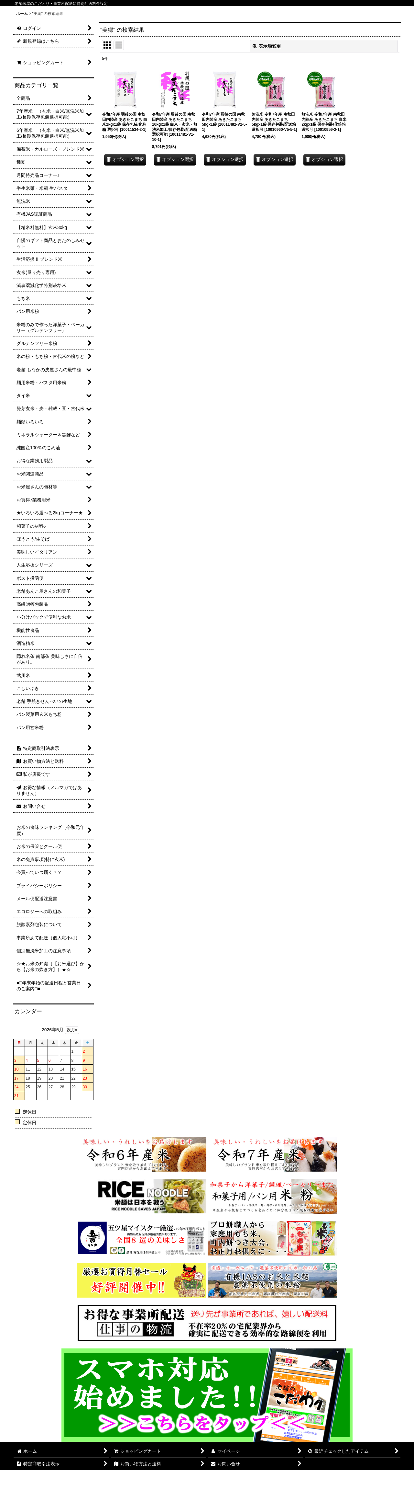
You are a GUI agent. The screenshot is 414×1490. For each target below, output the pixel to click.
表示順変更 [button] (267, 46)
